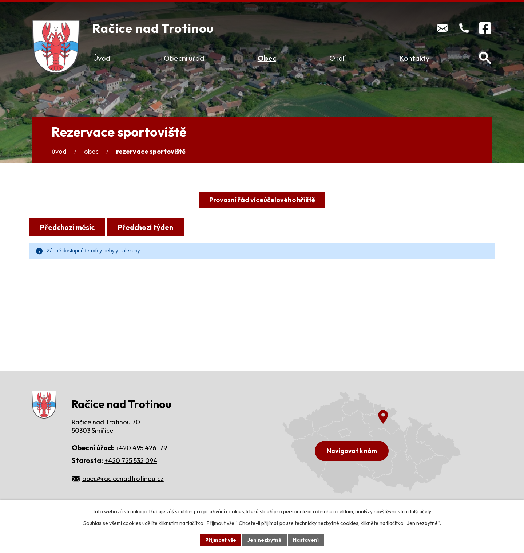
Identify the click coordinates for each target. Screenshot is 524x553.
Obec (267, 58)
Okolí (337, 58)
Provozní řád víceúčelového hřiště (262, 200)
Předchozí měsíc (67, 227)
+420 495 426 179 (141, 448)
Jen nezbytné (264, 540)
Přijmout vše (220, 540)
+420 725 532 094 (130, 460)
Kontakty (414, 58)
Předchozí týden (145, 227)
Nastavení (306, 540)
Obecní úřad (184, 58)
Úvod (101, 58)
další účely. (420, 511)
